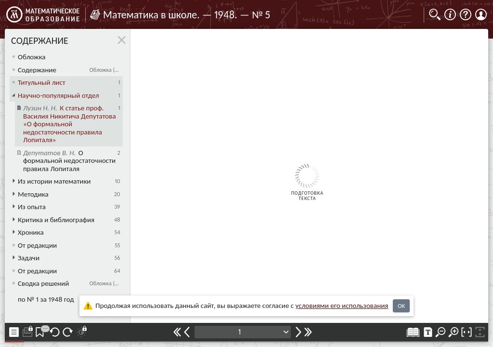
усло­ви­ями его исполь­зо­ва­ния (342, 305)
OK (401, 305)
